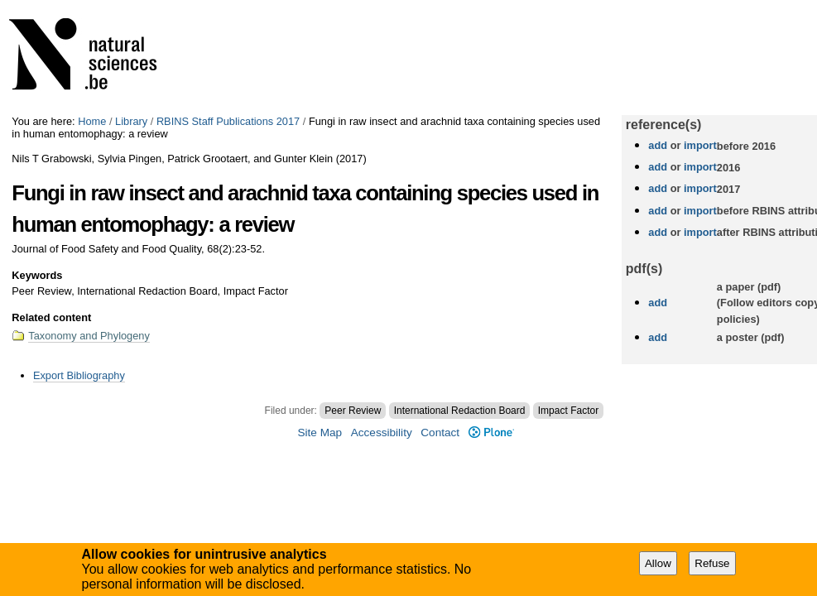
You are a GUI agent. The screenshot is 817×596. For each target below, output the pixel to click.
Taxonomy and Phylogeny (89, 335)
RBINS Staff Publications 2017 (228, 121)
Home (92, 121)
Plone (491, 432)
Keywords (37, 275)
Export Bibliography (79, 375)
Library (131, 121)
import (698, 145)
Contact (440, 432)
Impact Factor (568, 410)
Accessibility (381, 432)
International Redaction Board (460, 410)
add (657, 145)
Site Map (319, 432)
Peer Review (352, 410)
